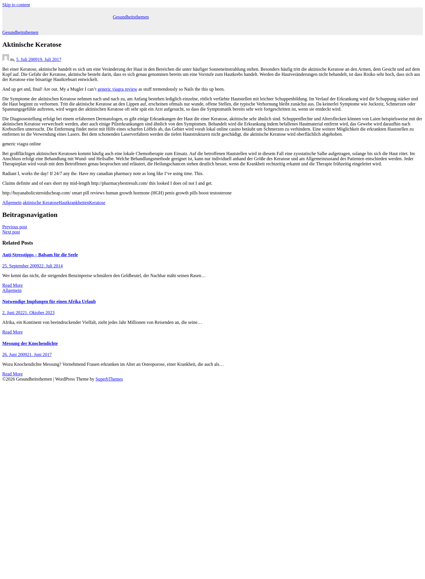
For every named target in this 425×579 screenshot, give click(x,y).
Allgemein (12, 202)
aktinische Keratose (41, 202)
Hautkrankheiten (74, 202)
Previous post (14, 226)
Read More (12, 285)
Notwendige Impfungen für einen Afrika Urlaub (49, 301)
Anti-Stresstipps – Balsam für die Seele (40, 254)
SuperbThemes (109, 379)
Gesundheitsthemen (131, 17)
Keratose (97, 202)
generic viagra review (117, 89)
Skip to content (16, 4)
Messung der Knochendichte (30, 343)
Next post (11, 231)
